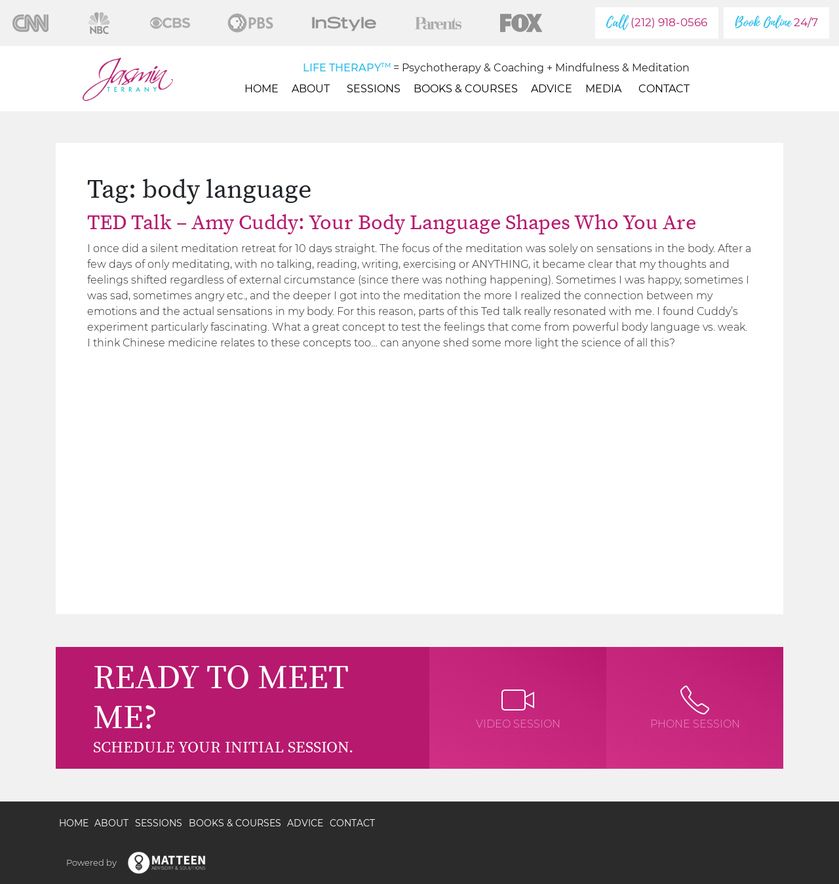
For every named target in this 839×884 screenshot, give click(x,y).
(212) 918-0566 (656, 22)
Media (605, 89)
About (313, 89)
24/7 (776, 22)
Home (261, 89)
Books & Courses (466, 89)
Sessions (373, 89)
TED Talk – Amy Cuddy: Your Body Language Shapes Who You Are (391, 223)
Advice (551, 89)
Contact (664, 89)
